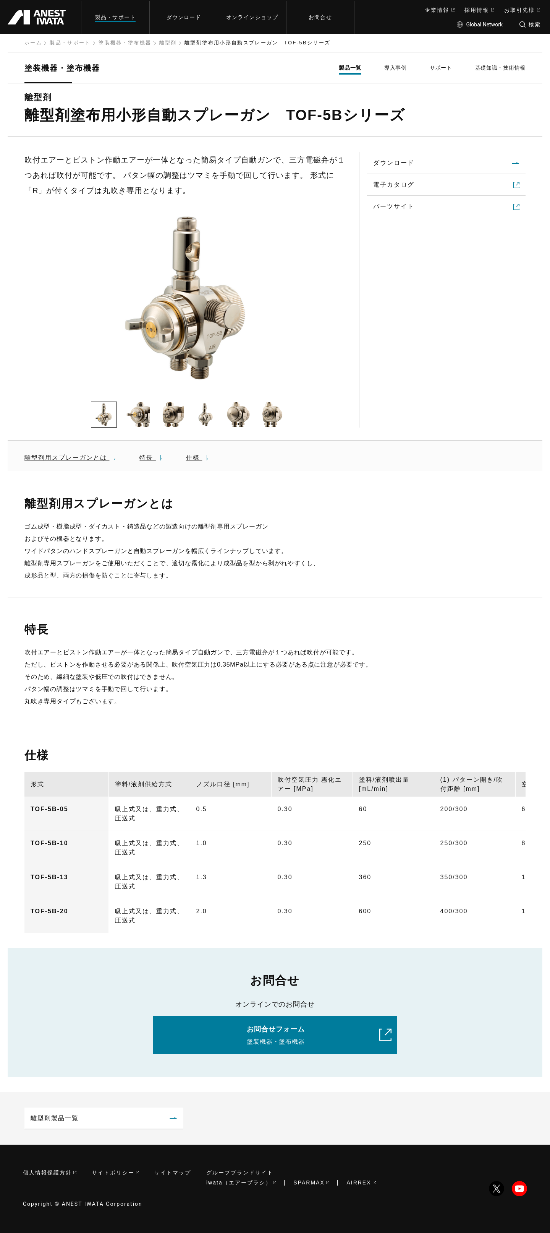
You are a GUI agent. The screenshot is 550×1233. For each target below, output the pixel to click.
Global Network (480, 24)
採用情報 (479, 10)
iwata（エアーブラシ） (241, 1182)
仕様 (198, 457)
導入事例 (395, 68)
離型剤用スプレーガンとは (70, 457)
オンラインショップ (252, 17)
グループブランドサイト (239, 1173)
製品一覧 (350, 68)
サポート (441, 68)
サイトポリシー (115, 1173)
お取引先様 (522, 10)
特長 (151, 457)
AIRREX (360, 1182)
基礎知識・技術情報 (500, 68)
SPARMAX (311, 1182)
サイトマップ (172, 1173)
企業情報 (440, 10)
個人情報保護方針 (49, 1173)
